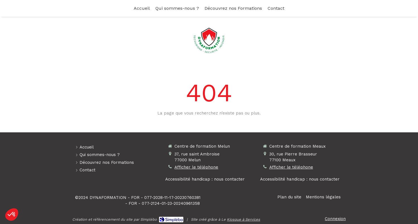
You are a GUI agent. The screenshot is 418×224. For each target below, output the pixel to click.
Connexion (335, 218)
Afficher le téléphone (196, 167)
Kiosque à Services (243, 219)
